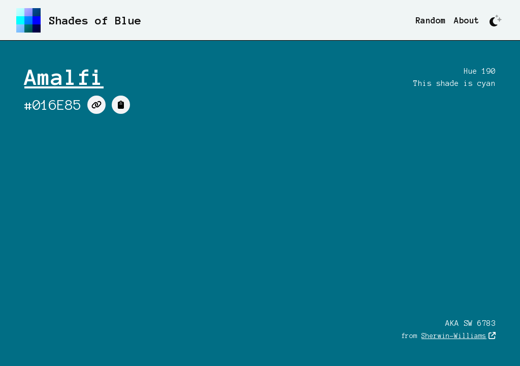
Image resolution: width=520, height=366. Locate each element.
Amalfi (64, 77)
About (466, 20)
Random (430, 20)
